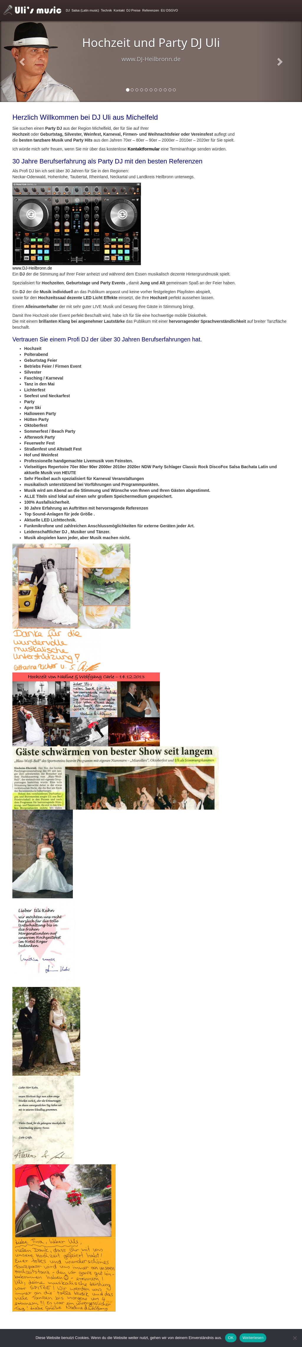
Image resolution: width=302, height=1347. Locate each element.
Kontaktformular (144, 149)
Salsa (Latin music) (85, 10)
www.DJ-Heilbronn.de (32, 268)
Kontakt (119, 10)
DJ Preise (134, 10)
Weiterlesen (252, 1337)
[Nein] (295, 1338)
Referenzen (150, 10)
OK (231, 1337)
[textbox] (151, 443)
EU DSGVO (169, 10)
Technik (106, 10)
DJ (68, 10)
